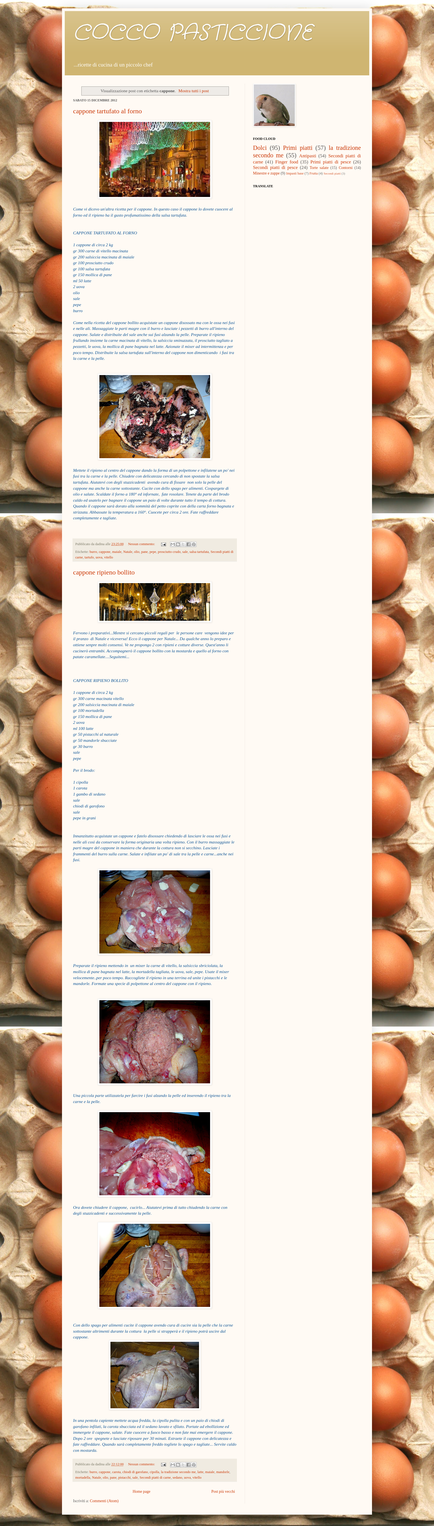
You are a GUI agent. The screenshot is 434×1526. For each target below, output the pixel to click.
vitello (108, 557)
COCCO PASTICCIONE (192, 33)
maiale (117, 552)
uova (98, 557)
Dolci (260, 147)
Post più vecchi (223, 1491)
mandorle (222, 1472)
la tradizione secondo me (178, 1472)
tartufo (89, 557)
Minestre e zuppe (266, 173)
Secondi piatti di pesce (275, 167)
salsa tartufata (199, 552)
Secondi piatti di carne (155, 1477)
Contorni (346, 168)
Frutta (313, 173)
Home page (141, 1491)
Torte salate (319, 168)
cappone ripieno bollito (104, 572)
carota (116, 1472)
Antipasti (307, 155)
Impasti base (295, 173)
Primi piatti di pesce (330, 162)
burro (93, 552)
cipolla (154, 1472)
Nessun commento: (142, 544)
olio (137, 552)
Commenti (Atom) (104, 1501)
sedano (177, 1477)
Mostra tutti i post (194, 90)
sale (185, 552)
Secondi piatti (332, 173)
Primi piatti (297, 147)
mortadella (82, 1477)
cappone (104, 552)
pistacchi (124, 1477)
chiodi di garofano (135, 1472)
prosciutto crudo (169, 552)
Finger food (286, 162)
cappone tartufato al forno (107, 111)
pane (144, 552)
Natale (127, 552)
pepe (152, 552)
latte (200, 1472)
